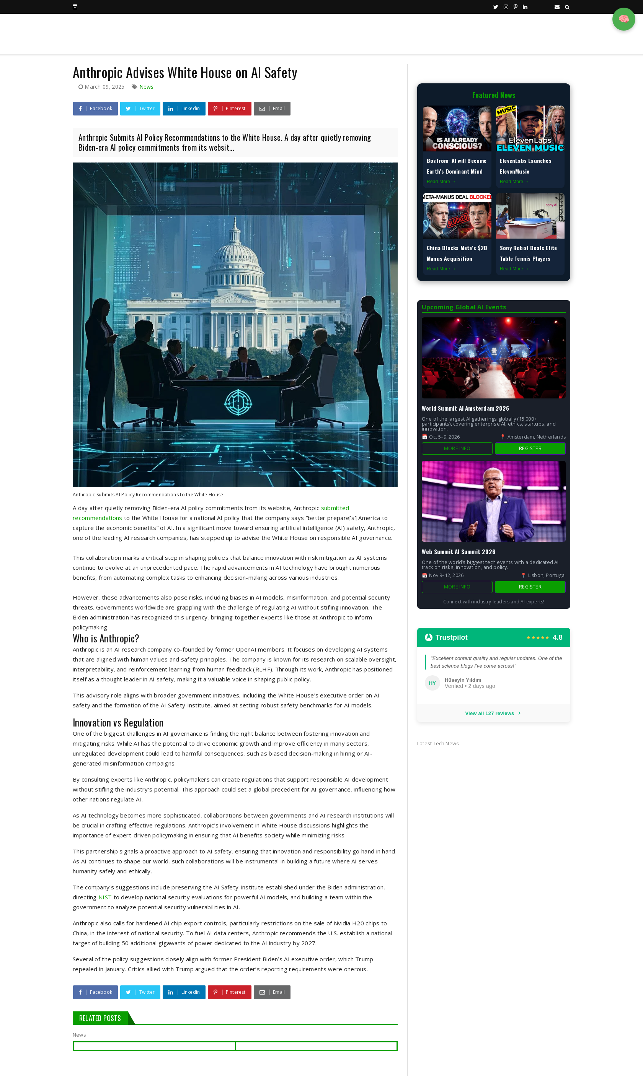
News (146, 86)
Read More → (441, 181)
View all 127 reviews (493, 713)
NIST (105, 897)
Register (530, 448)
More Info (457, 448)
